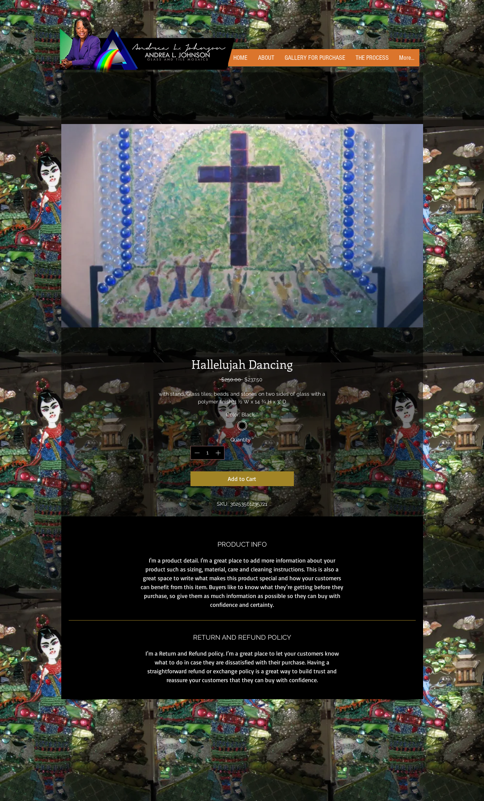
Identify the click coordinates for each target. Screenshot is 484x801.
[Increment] (218, 452)
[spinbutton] (207, 452)
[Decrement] (196, 452)
